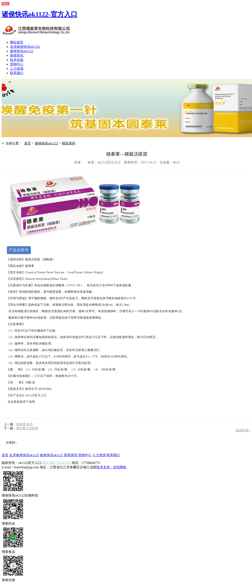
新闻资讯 (16, 55)
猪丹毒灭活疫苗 (27, 428)
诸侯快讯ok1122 (21, 51)
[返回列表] (242, 430)
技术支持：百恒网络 (111, 467)
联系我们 (16, 73)
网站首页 (16, 42)
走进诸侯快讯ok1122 (25, 46)
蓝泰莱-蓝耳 (24, 424)
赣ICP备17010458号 (56, 463)
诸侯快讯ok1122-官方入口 (39, 14)
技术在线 (16, 60)
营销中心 (16, 64)
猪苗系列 (68, 143)
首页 (27, 143)
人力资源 (16, 68)
